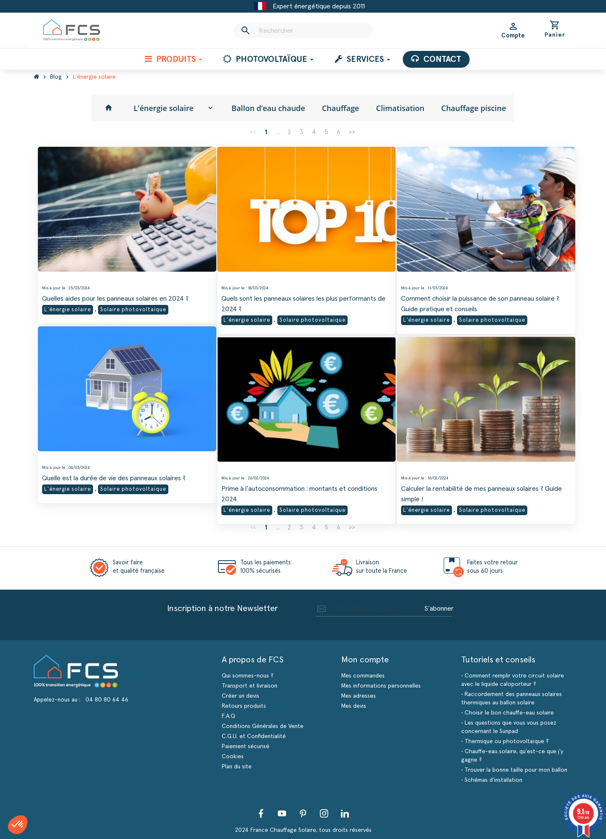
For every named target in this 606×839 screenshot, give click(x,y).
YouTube (282, 813)
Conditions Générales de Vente (262, 726)
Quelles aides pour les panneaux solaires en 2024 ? (115, 293)
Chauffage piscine (473, 108)
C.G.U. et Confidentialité (254, 736)
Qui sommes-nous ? (248, 676)
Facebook (260, 813)
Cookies (233, 757)
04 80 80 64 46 (106, 700)
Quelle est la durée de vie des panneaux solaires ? (114, 473)
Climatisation (400, 108)
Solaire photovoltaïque (133, 304)
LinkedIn (345, 813)
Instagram (324, 813)
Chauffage (340, 108)
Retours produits (244, 706)
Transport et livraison (249, 686)
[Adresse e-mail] (369, 608)
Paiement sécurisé (245, 746)
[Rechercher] (303, 30)
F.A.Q (228, 716)
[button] (18, 825)
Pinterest (303, 813)
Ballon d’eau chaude (268, 108)
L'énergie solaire (164, 108)
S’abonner (439, 608)
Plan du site (237, 767)
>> (352, 132)
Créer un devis (240, 696)
